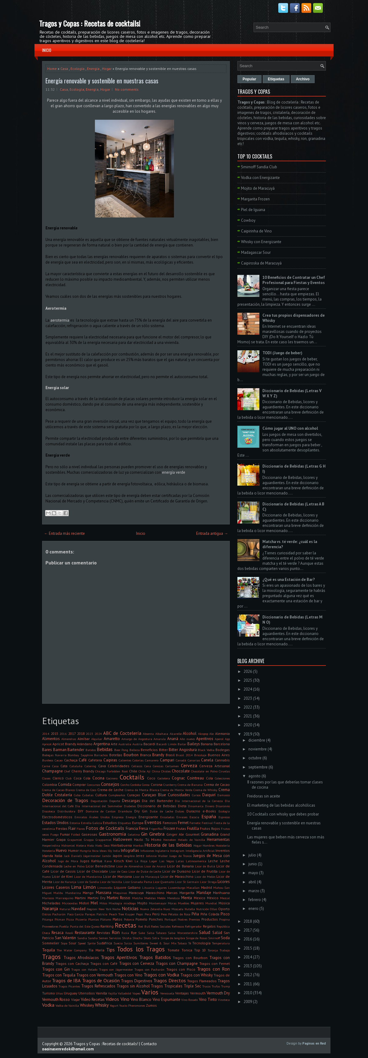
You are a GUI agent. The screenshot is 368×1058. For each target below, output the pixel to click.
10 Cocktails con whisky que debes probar (283, 814)
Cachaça (71, 760)
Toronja (213, 950)
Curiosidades (179, 794)
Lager (153, 861)
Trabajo (225, 950)
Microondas (70, 903)
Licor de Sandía (88, 882)
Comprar (79, 784)
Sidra (155, 938)
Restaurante (85, 932)
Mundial (211, 903)
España (208, 816)
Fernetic (195, 823)
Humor (73, 850)
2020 (248, 725)
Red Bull (144, 926)
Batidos (90, 750)
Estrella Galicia (91, 823)
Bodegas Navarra (54, 755)
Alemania (222, 733)
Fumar (65, 834)
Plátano (105, 919)
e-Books (209, 811)
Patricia (101, 914)
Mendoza (173, 898)
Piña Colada (209, 914)
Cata (63, 766)
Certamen (172, 766)
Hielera (81, 845)
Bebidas (105, 749)
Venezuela (167, 993)
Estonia (75, 823)
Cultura (101, 795)
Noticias (130, 908)
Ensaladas (167, 817)
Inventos (222, 850)
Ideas (102, 850)
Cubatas (87, 795)
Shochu (137, 938)
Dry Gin (140, 811)
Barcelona (222, 744)
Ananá (172, 738)
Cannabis (222, 760)
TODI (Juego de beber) (282, 353)
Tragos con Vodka (161, 975)
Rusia (125, 933)
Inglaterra (162, 850)
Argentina (101, 743)
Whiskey (87, 1005)
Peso (164, 914)
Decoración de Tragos (65, 800)
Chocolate (181, 771)
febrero (254, 899)
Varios (149, 992)
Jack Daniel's (73, 856)
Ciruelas (224, 771)
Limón (89, 887)
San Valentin (65, 937)
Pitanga (47, 919)
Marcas (172, 892)
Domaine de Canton (101, 811)
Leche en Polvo (74, 866)
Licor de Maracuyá (146, 876)
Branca (145, 755)
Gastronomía (112, 834)
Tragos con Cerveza (136, 963)
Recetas (125, 925)
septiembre (258, 767)
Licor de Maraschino (177, 876)
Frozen (169, 828)
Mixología (115, 903)
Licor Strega (208, 882)
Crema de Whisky (205, 790)
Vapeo (136, 993)
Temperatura (221, 943)
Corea (146, 785)
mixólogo (130, 903)
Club (68, 778)
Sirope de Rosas (196, 938)
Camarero (151, 760)
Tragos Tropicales (166, 986)
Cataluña (76, 766)
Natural (65, 909)
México (212, 898)
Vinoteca (224, 1000)
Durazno (193, 811)
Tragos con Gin (56, 969)
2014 (45, 733)
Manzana (103, 892)
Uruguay (70, 993)
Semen (103, 938)
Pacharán (59, 914)
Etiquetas (124, 823)
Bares (47, 749)
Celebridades (118, 766)
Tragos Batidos (155, 957)
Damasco (223, 795)
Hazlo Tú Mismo (147, 839)
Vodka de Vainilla (67, 1005)
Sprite (91, 943)
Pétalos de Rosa (179, 914)
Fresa (143, 828)
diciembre (256, 740)
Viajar (75, 999)
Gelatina (134, 834)
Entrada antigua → (212, 533)
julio (252, 855)
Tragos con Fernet (214, 963)
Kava (108, 861)
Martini (80, 898)
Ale (211, 733)
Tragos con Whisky (196, 975)
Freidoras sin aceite (263, 796)
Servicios (115, 938)
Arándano (84, 744)
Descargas (131, 800)
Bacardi (149, 744)
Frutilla (193, 828)
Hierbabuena (121, 845)
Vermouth (198, 993)
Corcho (125, 785)
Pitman (60, 919)
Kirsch (119, 861)
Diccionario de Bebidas (156, 806)
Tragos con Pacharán (149, 969)
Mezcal (225, 898)
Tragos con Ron (213, 969)
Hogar (107, 68)
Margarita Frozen (255, 199)
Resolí (69, 933)
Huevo (61, 850)
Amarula (159, 739)
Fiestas (61, 828)
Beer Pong (121, 750)
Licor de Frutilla (205, 871)
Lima (76, 887)
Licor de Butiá (205, 866)
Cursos (196, 795)
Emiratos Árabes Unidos (92, 817)
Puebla (64, 926)
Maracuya (136, 892)
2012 (248, 974)
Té (189, 943)
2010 (248, 992)
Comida (64, 784)
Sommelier (50, 943)
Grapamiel (74, 839)
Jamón (106, 856)
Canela (207, 760)
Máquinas (120, 893)
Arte (114, 744)
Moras (172, 903)
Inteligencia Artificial (200, 850)
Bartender (75, 749)
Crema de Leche (110, 789)
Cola (209, 778)
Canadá (181, 760)
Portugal (170, 919)
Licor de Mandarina (88, 876)
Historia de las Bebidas (168, 845)
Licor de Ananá (155, 866)
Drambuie (125, 811)
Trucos (206, 986)
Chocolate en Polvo (204, 771)
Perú (156, 914)
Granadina (209, 834)
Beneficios (149, 749)
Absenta (148, 733)
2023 (89, 733)
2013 (248, 966)
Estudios (110, 822)
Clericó (58, 778)
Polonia (129, 919)
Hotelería (48, 850)
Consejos (110, 784)
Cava (102, 766)
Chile (133, 771)
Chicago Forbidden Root (111, 771)
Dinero (209, 806)
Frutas (181, 828)
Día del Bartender (157, 800)
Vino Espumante (166, 999)
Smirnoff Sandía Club (259, 167)
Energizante (148, 817)
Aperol (219, 739)
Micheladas (51, 903)
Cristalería (63, 794)
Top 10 (200, 950)
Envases (181, 817)
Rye (134, 932)
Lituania (148, 887)
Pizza (70, 919)
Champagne (52, 771)
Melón (161, 898)
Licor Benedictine (100, 866)
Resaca (57, 932)
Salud (204, 932)
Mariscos (48, 898)
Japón (117, 855)
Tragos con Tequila (58, 975)
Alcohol (190, 733)
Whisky (102, 1005)
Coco (151, 778)
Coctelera (163, 778)
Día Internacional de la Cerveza (199, 801)
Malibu (58, 893)
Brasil (170, 755)
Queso (95, 926)
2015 (54, 733)
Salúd (217, 932)
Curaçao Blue (154, 794)
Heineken (169, 839)
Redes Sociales (161, 926)
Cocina (98, 778)
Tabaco (182, 943)
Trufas (216, 986)
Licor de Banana (180, 866)
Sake (141, 933)
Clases (46, 778)
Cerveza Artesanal (214, 766)
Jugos (84, 861)
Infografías (130, 850)
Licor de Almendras (129, 866)
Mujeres (197, 903)
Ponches (156, 919)
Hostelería (223, 845)
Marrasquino (64, 898)
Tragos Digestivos (136, 980)
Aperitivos (204, 738)
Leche (213, 861)
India (116, 850)
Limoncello (104, 887)
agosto (254, 776)
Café (83, 760)
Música (224, 903)
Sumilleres (140, 943)
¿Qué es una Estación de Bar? (288, 579)
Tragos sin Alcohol (133, 986)
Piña (195, 914)
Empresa (118, 817)
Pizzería (81, 919)
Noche (116, 909)
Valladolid (124, 993)
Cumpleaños (117, 795)
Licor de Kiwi (62, 876)
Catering (90, 766)
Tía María (96, 950)
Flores (81, 828)
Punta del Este (80, 926)
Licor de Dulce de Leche (144, 871)
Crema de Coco (86, 790)
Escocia (194, 817)
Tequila (48, 950)
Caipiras (110, 760)
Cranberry (170, 785)
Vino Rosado (189, 1000)
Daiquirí (208, 794)
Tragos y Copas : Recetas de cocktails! (89, 23)
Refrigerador (193, 926)
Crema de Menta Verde (176, 790)
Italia (58, 855)
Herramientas (218, 839)
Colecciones (222, 778)
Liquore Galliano (127, 887)
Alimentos (51, 738)
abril (252, 882)
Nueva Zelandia (151, 909)
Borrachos (101, 755)
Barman (60, 749)
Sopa (64, 943)
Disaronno (223, 806)
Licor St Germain (187, 882)
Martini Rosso (118, 897)
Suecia (118, 943)
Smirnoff (214, 938)
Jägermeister (92, 856)
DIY (80, 811)
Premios (194, 919)
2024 (98, 733)
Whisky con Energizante (261, 241)
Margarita (186, 892)
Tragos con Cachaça (72, 963)
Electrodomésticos (57, 817)
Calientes (125, 760)
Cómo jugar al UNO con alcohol (290, 428)
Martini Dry (96, 898)
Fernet (183, 822)
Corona (156, 784)
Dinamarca (196, 806)
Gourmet (193, 834)
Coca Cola (82, 778)
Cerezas (158, 766)
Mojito (142, 903)
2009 (248, 1001)
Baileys (193, 743)
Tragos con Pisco (180, 969)
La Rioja (141, 861)
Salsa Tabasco (156, 933)
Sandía (93, 938)
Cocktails (132, 777)
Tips (110, 950)
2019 (248, 734)
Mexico (199, 898)
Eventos (152, 822)
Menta (186, 897)
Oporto (224, 909)
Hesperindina (51, 845)
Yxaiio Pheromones (132, 1005)
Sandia (82, 938)
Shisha (127, 938)
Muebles (183, 903)
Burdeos (47, 760)
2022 (248, 707)
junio (252, 863)
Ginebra (156, 834)
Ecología (77, 68)
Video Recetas (93, 999)
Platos (117, 919)
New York (105, 909)
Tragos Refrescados (98, 986)
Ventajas (182, 993)
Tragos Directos (169, 980)
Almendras (68, 739)
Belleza (134, 750)
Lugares (161, 887)
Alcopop (203, 733)
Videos (112, 999)
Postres (182, 919)
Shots (147, 938)
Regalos (209, 926)
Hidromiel (68, 845)
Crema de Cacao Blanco (58, 790)
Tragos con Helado (84, 969)
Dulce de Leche (161, 811)
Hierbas (138, 845)
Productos (209, 919)
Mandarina (73, 893)
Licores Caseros (56, 887)
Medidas (150, 898)
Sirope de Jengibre (173, 938)
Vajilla (112, 993)
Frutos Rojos (210, 828)
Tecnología (201, 943)
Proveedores (50, 926)
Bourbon (131, 754)
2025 (248, 680)
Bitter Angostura (183, 749)
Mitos (103, 903)
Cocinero (111, 778)
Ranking (107, 926)
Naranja (50, 908)
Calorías (137, 760)
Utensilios (86, 993)
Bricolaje (200, 755)
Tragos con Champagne (177, 963)
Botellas (115, 755)
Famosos (170, 822)
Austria (137, 744)
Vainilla (101, 993)
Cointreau (195, 778)
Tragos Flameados (201, 981)
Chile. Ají (144, 771)
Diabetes (130, 806)
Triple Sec (192, 986)
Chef (67, 771)
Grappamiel (103, 839)
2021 (248, 716)
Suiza (128, 943)
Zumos (151, 1005)
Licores (224, 881)
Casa (64, 68)
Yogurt (114, 1005)
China (156, 771)
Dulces (179, 811)
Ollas (213, 909)
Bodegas (222, 749)
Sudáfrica (104, 943)
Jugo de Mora (68, 861)
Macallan (193, 887)
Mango (88, 892)
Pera (148, 914)
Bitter (163, 749)
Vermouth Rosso (56, 999)
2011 (248, 984)
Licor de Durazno (176, 871)
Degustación (99, 801)
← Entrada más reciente (64, 533)
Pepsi (139, 914)
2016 (63, 733)
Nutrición (202, 909)
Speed (82, 943)
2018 (81, 733)
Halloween (122, 839)
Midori (84, 903)
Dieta (182, 806)
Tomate (173, 950)
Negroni (92, 909)
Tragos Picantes (69, 986)
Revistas (103, 932)
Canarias (194, 760)
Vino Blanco (141, 999)
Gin (144, 834)
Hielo (90, 845)
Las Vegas (166, 861)
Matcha (137, 898)
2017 (72, 733)
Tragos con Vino (128, 975)
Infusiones (147, 850)
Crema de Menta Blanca (142, 790)
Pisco (225, 914)
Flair (72, 828)
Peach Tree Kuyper (122, 914)
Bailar (182, 744)
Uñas (59, 993)
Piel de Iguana (253, 209)
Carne (46, 766)
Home (52, 68)
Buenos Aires (219, 755)
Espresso (224, 817)
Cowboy (248, 220)
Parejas (90, 914)
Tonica (187, 950)
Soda (225, 937)
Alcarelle (176, 733)
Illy (110, 850)
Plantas (93, 919)
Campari (167, 760)
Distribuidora (66, 811)
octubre (255, 758)
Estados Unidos (55, 822)
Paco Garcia (75, 914)
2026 (248, 671)
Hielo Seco (102, 845)
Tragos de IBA (66, 980)
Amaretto (112, 738)
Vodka (48, 1005)
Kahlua (96, 861)
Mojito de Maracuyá (258, 188)
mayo (253, 872)
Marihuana (221, 892)
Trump (225, 986)
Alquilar (96, 739)
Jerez (140, 855)
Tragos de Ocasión (101, 980)
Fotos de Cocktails (105, 828)
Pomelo (141, 919)
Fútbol (75, 834)
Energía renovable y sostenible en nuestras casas (101, 81)
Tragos (51, 957)
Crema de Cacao (217, 784)
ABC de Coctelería (122, 733)
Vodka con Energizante (260, 177)
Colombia (49, 784)
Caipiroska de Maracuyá (261, 263)
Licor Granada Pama (137, 882)
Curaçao (133, 795)
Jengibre (129, 856)
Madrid (206, 887)
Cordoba (135, 785)
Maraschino (155, 892)
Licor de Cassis (63, 871)
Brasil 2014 (184, 755)
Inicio (46, 50)
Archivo (303, 79)
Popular (249, 79)
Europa (137, 822)
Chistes (166, 771)
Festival (207, 823)
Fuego (54, 834)
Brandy (158, 754)
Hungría (85, 850)
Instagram (177, 850)
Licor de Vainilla (111, 882)
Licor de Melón (205, 876)
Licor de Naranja (64, 882)
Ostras (46, 914)
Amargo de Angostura (136, 739)
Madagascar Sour (256, 252)
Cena (147, 766)
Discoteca (48, 811)
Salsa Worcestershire (182, 933)
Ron (116, 932)
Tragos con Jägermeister (116, 969)
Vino (125, 999)
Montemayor (158, 903)
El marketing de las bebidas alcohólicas (281, 805)
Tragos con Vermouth (94, 975)
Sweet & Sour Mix (163, 943)
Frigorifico (156, 828)
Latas (180, 861)
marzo (253, 890)
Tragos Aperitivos (119, 957)
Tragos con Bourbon (190, 957)
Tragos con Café (103, 963)
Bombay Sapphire (80, 755)
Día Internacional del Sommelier (98, 806)
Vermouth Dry (218, 993)
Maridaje (204, 892)
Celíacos (137, 766)
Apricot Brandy (64, 744)
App (227, 739)
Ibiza (95, 850)
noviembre (257, 749)
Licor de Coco (118, 871)
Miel (94, 903)
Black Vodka (206, 750)
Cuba (77, 795)
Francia (132, 828)
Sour (72, 943)
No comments (127, 89)
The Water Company (72, 950)
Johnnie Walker (157, 856)
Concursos (93, 785)
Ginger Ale (175, 834)
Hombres (209, 845)
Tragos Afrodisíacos (81, 957)
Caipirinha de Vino (256, 231)
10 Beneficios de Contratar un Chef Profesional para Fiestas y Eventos (293, 280)
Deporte (114, 801)
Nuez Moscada (173, 909)
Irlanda (47, 855)
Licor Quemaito (163, 882)
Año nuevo (187, 739)
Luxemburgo (176, 887)
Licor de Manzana (117, 876)
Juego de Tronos (180, 856)
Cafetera (95, 760)
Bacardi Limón (166, 744)
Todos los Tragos (141, 949)
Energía (93, 68)
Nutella (190, 909)
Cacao (59, 760)
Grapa (61, 839)
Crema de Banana (190, 785)
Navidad (78, 908)
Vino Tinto (208, 999)
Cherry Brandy (82, 771)
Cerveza (189, 765)
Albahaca (161, 733)
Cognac (178, 778)
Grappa (89, 839)
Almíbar (84, 738)
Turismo (48, 993)
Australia (124, 744)
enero (253, 908)
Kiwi (129, 861)
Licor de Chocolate (92, 871)
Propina (224, 919)
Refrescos (178, 926)
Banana (207, 744)
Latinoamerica (196, 861)
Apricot (47, 744)
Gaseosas (89, 834)
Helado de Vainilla (191, 839)
